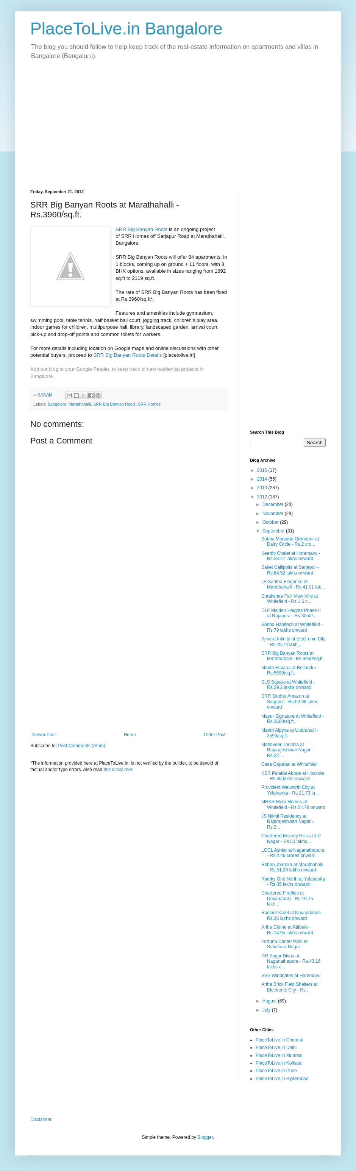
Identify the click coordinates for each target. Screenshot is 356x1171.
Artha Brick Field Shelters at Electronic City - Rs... (289, 987)
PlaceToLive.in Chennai (279, 1040)
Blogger (205, 1137)
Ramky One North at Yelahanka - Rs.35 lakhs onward (293, 881)
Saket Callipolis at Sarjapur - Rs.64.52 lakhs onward (290, 570)
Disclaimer (41, 1119)
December (273, 504)
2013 (263, 487)
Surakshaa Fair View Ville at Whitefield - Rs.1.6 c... (289, 598)
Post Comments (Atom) (81, 745)
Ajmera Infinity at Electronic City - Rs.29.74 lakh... (293, 641)
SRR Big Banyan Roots (141, 229)
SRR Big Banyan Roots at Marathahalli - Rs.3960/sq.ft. (292, 656)
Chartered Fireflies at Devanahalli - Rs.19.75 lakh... (287, 898)
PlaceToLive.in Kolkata (278, 1063)
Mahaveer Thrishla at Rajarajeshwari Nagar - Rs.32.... (287, 750)
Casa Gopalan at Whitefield (289, 764)
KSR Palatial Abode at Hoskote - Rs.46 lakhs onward (292, 776)
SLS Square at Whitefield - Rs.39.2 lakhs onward (288, 684)
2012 (263, 497)
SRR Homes (149, 404)
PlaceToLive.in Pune (276, 1070)
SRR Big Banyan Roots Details (127, 355)
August (270, 1001)
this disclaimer (117, 769)
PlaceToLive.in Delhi (276, 1047)
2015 (263, 470)
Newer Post (44, 734)
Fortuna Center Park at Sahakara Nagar (284, 944)
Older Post (214, 734)
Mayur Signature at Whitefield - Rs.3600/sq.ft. (292, 719)
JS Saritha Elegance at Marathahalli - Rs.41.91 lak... (293, 584)
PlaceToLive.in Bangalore (126, 28)
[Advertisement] (114, 123)
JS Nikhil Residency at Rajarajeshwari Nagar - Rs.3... (287, 821)
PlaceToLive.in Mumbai (279, 1055)
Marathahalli (80, 404)
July (267, 1010)
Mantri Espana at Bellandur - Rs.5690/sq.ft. (290, 670)
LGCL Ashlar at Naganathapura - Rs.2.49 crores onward (293, 853)
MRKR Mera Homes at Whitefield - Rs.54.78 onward (293, 804)
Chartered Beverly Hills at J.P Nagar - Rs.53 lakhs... (291, 838)
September (274, 531)
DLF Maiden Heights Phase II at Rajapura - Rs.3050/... (291, 613)
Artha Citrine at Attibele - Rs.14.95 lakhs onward (287, 929)
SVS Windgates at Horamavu (290, 975)
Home (130, 734)
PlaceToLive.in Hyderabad (282, 1078)
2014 (263, 479)
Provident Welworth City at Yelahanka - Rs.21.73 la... (290, 790)
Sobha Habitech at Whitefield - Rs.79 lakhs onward (292, 627)
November (273, 513)
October (271, 522)
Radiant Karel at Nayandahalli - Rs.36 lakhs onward (292, 915)
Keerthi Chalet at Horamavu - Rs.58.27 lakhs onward (290, 556)
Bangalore (57, 404)
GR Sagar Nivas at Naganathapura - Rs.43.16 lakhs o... (290, 961)
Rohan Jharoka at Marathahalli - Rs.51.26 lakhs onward (292, 867)
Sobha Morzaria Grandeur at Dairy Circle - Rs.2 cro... (290, 541)
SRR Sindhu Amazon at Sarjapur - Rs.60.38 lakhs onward (289, 701)
